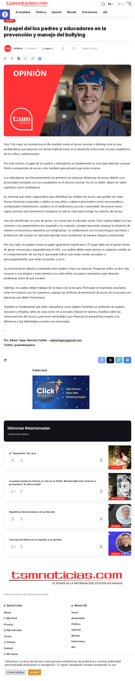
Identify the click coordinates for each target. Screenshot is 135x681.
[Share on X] (18, 58)
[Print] (39, 58)
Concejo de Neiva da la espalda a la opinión (35, 539)
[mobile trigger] (128, 4)
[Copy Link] (32, 58)
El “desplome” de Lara (22, 453)
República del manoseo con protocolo (32, 511)
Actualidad (118, 498)
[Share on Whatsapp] (25, 58)
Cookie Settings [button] (15, 672)
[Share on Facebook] (11, 58)
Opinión (9, 20)
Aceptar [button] (34, 672)
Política (116, 467)
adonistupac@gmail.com (66, 340)
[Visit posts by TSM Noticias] (8, 48)
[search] (103, 4)
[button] (5, 14)
